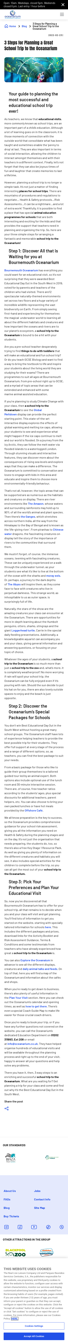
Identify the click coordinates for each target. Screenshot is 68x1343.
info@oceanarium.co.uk (22, 1043)
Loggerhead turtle (23, 630)
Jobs (37, 1190)
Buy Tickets (11, 1216)
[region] (34, 1300)
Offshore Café (34, 810)
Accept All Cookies (34, 1336)
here (48, 927)
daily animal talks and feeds (40, 968)
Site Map (39, 1207)
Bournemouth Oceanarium (21, 270)
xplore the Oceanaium (36, 960)
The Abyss (14, 584)
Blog (7, 1207)
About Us (10, 1190)
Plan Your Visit (18, 997)
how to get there (36, 1006)
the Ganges (28, 516)
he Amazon (37, 503)
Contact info (42, 1199)
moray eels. (53, 575)
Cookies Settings (34, 1326)
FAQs (7, 1199)
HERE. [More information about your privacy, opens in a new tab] (14, 1318)
